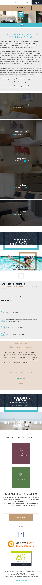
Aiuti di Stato (34, 576)
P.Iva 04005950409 (21, 573)
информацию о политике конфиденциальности (18, 524)
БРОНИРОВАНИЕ (21, 7)
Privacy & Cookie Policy (10, 576)
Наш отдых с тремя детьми (21, 347)
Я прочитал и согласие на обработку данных (21, 525)
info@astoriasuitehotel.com (34, 571)
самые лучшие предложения (21, 501)
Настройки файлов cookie (23, 576)
